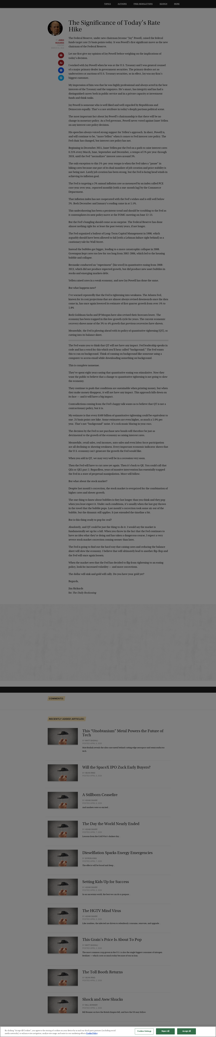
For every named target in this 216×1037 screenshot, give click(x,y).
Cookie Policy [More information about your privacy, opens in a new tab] (92, 1036)
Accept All (186, 1034)
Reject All (165, 1034)
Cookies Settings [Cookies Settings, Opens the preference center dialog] (144, 1034)
